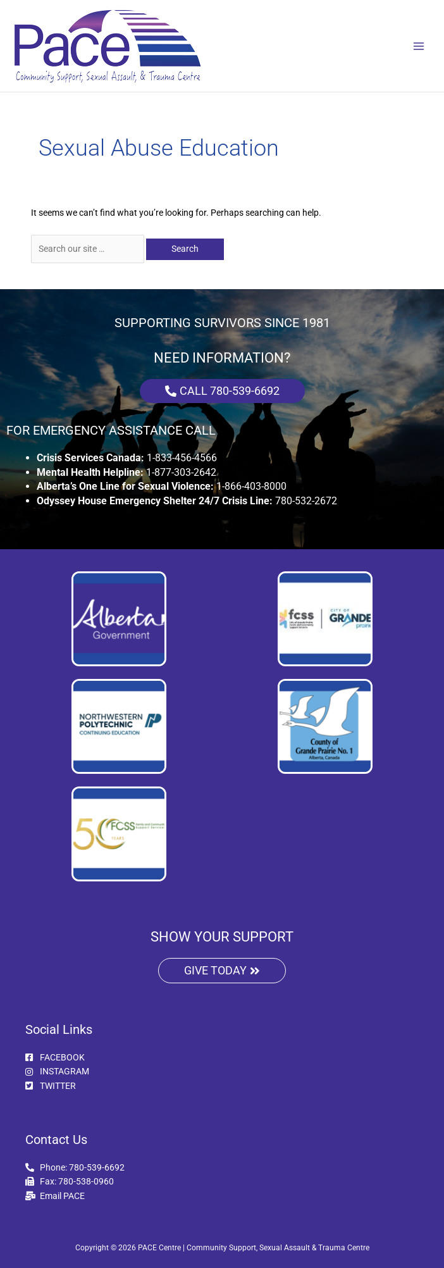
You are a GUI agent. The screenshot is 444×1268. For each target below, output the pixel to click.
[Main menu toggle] (419, 46)
